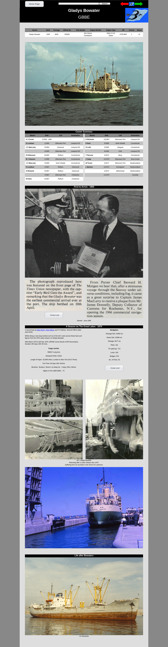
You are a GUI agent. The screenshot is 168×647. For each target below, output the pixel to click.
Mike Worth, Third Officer (45, 330)
